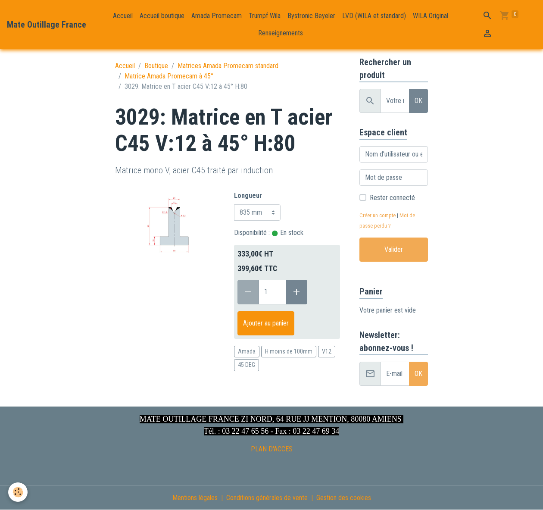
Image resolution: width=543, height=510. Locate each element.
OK (418, 101)
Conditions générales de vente (267, 498)
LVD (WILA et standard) (374, 16)
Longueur (248, 195)
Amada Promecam (216, 16)
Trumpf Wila (265, 16)
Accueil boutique (162, 16)
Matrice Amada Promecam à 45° (169, 76)
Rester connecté (392, 198)
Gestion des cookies (343, 498)
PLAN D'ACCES (272, 449)
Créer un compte (377, 215)
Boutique (156, 66)
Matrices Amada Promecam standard (228, 66)
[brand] (46, 24)
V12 (326, 351)
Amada (247, 351)
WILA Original (430, 16)
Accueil (123, 16)
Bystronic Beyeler (311, 16)
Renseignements (280, 33)
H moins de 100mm (288, 351)
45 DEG (246, 364)
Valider (393, 249)
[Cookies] (18, 492)
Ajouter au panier (266, 323)
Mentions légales (195, 498)
